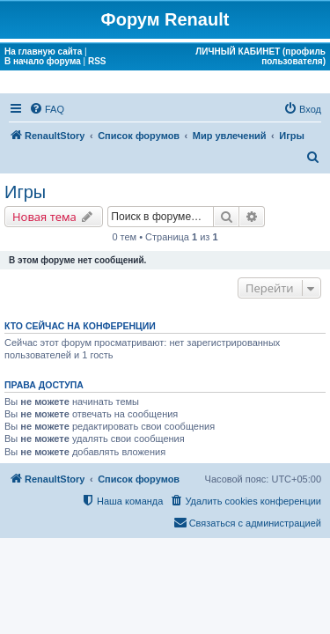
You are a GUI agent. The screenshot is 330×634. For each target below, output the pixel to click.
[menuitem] (46, 109)
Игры (25, 192)
